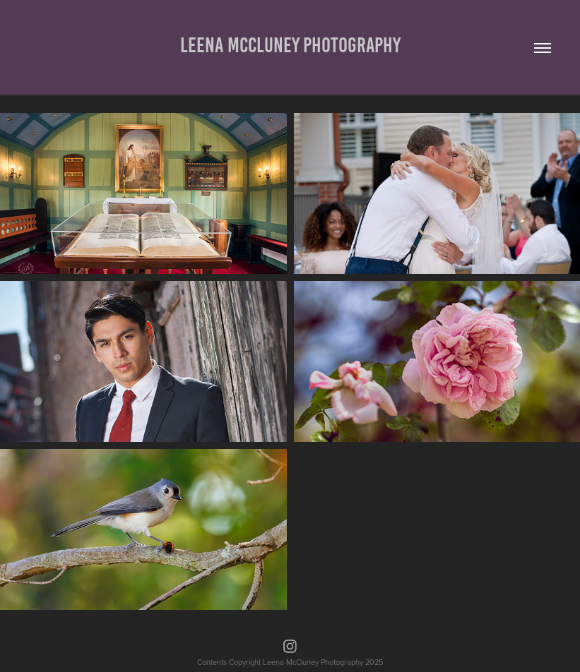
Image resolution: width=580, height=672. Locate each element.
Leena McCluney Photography (290, 45)
